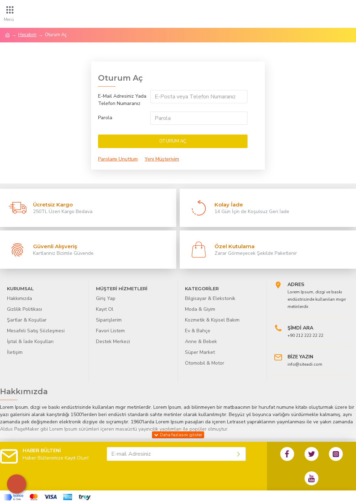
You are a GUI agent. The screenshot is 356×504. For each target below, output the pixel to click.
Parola (105, 117)
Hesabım (27, 35)
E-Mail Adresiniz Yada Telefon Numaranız (122, 100)
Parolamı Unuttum (118, 159)
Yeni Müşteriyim (162, 159)
